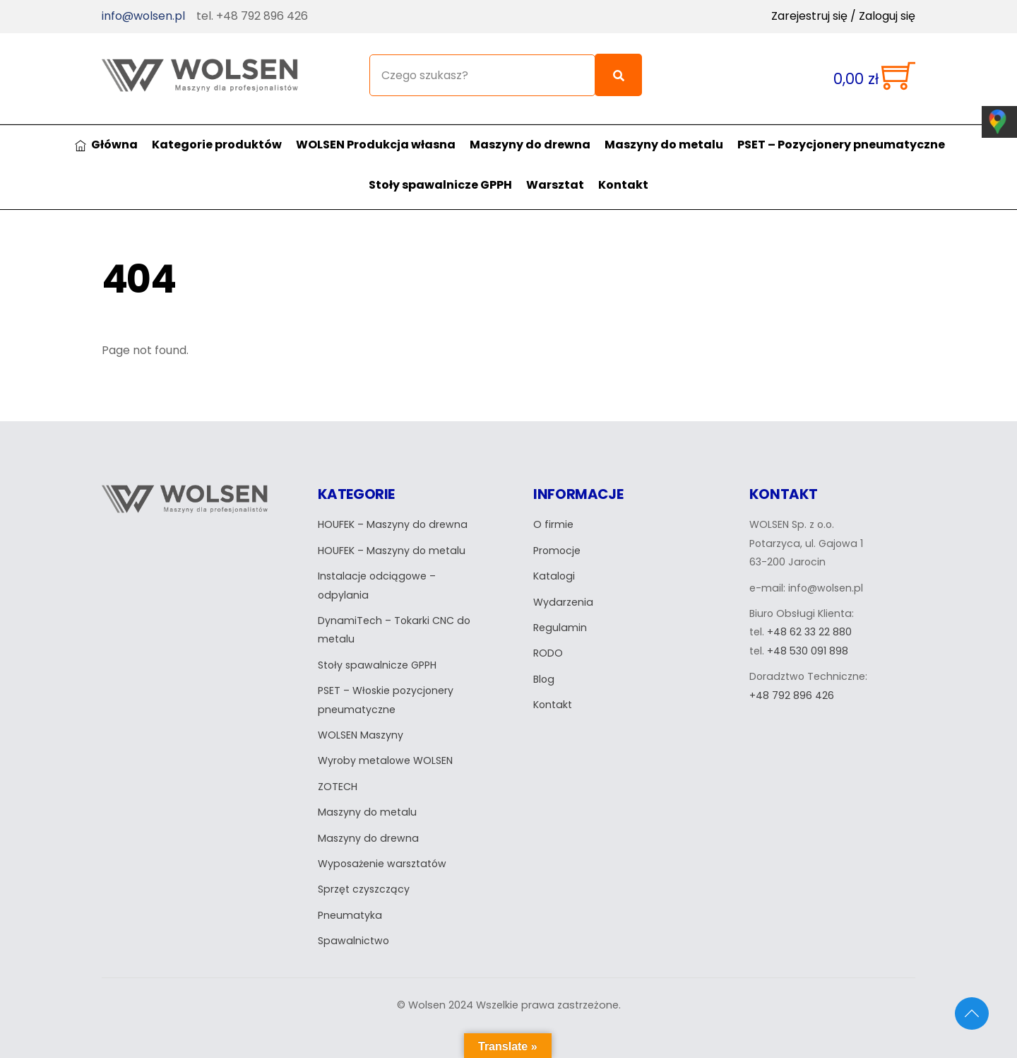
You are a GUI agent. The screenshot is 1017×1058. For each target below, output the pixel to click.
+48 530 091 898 (808, 639)
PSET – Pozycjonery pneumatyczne (841, 132)
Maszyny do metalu (664, 132)
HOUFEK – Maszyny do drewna (394, 513)
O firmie (553, 513)
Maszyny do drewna (530, 132)
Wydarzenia (563, 590)
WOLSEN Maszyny (361, 723)
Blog (544, 667)
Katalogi (554, 564)
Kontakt (623, 172)
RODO (548, 642)
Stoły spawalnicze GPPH (440, 172)
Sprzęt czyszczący (364, 877)
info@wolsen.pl (143, 16)
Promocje (557, 538)
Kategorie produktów (217, 132)
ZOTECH (337, 775)
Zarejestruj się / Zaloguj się (843, 16)
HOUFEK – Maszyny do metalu (393, 538)
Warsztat (555, 172)
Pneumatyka (350, 903)
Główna (106, 132)
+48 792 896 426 (791, 683)
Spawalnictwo (354, 929)
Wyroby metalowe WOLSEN (386, 749)
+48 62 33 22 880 (809, 620)
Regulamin (560, 616)
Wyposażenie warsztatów (384, 852)
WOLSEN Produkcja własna (376, 132)
